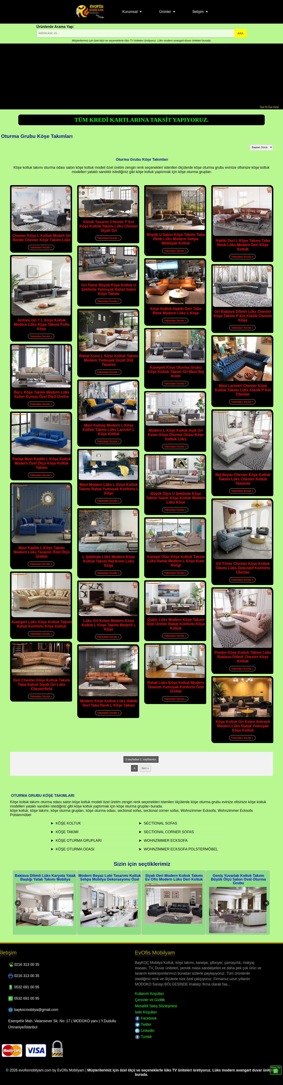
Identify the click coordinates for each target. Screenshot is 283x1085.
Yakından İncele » (41, 247)
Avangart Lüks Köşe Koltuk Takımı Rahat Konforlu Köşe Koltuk (41, 624)
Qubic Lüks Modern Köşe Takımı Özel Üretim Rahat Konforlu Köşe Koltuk (176, 624)
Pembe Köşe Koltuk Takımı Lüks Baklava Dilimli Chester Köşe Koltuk (242, 656)
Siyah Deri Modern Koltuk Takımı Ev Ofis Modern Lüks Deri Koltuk (174, 877)
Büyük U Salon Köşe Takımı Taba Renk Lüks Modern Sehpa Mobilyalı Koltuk (176, 239)
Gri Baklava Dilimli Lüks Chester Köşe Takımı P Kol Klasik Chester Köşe (243, 316)
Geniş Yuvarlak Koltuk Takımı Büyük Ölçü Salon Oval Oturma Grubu (238, 879)
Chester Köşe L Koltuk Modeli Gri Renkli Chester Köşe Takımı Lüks (41, 238)
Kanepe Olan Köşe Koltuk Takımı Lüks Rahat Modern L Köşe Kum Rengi (176, 561)
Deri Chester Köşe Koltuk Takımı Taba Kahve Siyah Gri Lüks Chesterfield (41, 684)
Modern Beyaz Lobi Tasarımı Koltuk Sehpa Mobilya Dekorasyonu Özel (109, 877)
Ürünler (165, 12)
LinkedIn (144, 1031)
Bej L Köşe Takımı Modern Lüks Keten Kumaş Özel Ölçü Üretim (41, 394)
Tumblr (143, 1037)
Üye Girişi (273, 107)
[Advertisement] (141, 75)
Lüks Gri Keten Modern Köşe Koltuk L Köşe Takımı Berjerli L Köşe (109, 625)
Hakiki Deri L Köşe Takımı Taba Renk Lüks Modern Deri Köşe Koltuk (243, 245)
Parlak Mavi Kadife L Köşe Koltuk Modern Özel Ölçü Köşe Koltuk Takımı (41, 463)
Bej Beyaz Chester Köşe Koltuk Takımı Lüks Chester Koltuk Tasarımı (242, 479)
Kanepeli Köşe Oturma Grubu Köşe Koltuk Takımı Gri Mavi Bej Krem (175, 371)
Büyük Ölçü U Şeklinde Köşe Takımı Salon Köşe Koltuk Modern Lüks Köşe (176, 498)
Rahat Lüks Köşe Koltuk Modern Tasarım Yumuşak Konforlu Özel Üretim (175, 687)
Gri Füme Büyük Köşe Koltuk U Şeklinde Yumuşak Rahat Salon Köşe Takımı (108, 289)
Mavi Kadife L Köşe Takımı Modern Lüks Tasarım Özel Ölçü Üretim (42, 552)
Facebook (146, 1018)
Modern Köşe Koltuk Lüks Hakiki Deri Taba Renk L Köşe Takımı (108, 703)
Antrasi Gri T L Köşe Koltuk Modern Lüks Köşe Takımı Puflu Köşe (42, 324)
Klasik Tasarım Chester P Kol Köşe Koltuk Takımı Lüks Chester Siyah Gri (108, 226)
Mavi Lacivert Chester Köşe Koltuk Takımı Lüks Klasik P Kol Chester (243, 390)
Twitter (143, 1024)
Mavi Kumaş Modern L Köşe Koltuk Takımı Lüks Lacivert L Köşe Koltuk (109, 429)
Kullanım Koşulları (149, 994)
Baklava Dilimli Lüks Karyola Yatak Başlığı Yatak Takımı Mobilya (45, 877)
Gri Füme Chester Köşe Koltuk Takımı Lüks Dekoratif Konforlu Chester (243, 568)
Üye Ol (263, 107)
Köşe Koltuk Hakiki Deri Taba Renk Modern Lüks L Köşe (175, 311)
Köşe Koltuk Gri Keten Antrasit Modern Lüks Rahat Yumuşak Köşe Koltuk (243, 726)
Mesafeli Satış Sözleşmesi (156, 1006)
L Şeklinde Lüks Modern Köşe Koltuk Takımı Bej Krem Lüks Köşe (108, 561)
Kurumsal (130, 12)
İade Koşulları (146, 1012)
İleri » (145, 768)
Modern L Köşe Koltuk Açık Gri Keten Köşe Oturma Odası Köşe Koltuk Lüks (176, 434)
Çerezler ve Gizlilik (150, 1000)
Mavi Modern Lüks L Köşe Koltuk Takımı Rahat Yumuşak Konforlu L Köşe (108, 489)
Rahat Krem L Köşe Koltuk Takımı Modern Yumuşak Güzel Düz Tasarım (108, 360)
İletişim (198, 12)
